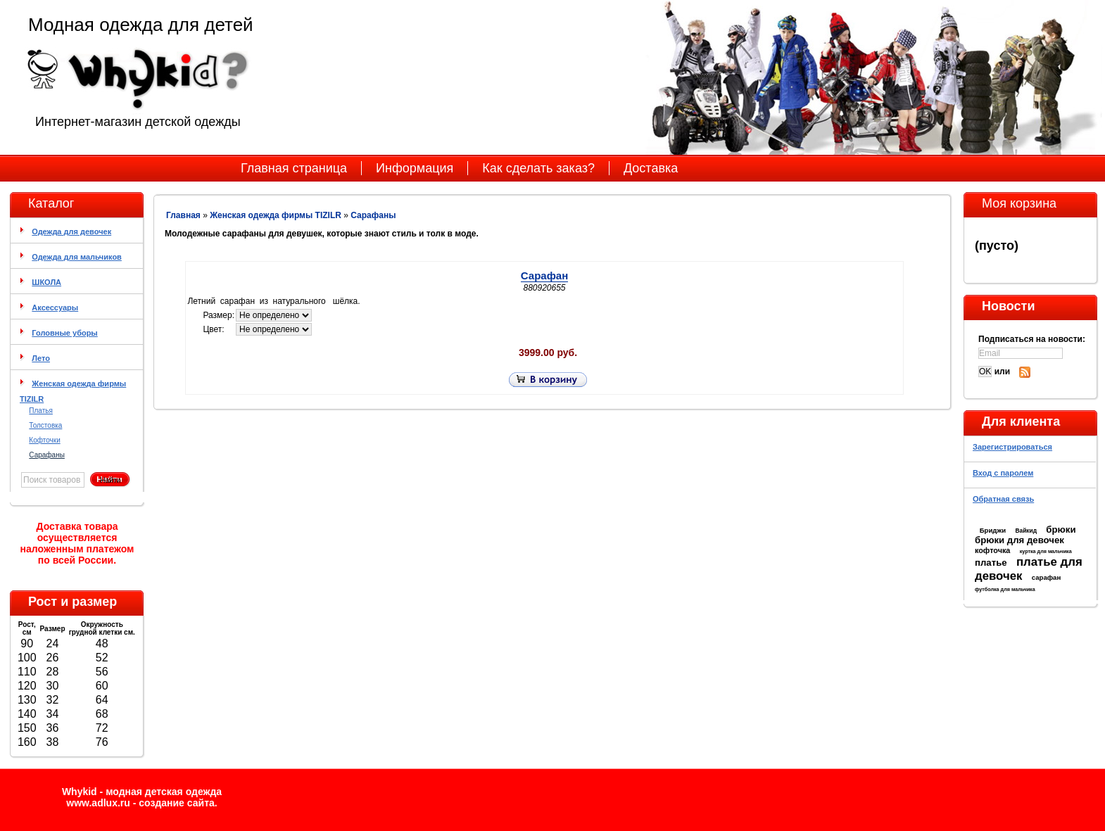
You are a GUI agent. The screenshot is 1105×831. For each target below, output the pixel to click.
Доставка (651, 168)
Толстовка (45, 425)
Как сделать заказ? (538, 168)
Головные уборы (64, 333)
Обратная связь (1003, 499)
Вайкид (1026, 530)
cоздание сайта (177, 802)
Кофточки (44, 440)
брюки (1060, 529)
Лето (41, 358)
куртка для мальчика (1046, 551)
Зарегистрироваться (1012, 447)
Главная (183, 215)
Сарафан (544, 275)
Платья (41, 410)
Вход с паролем (1003, 473)
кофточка (992, 550)
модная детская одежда (164, 791)
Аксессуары (55, 307)
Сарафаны (47, 455)
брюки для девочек (1019, 540)
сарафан (1046, 577)
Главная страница (294, 168)
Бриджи (993, 530)
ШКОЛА (46, 282)
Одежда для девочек (71, 231)
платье (991, 562)
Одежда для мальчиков (77, 257)
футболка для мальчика (1005, 589)
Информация (414, 168)
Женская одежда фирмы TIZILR (275, 215)
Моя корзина (1019, 203)
